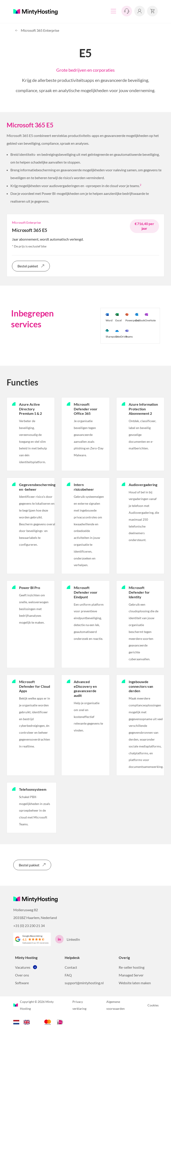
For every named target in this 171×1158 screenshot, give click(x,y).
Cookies (153, 1005)
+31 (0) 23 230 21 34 (29, 925)
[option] (27, 1022)
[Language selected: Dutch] (23, 1021)
